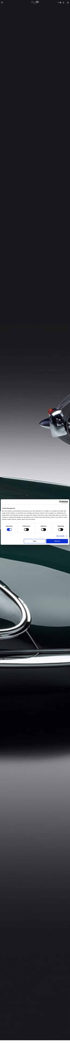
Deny (34, 541)
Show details (60, 536)
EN (59, 2)
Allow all (57, 541)
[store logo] (35, 2)
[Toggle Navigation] (2, 2)
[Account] (63, 2)
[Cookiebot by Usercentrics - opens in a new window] (60, 502)
